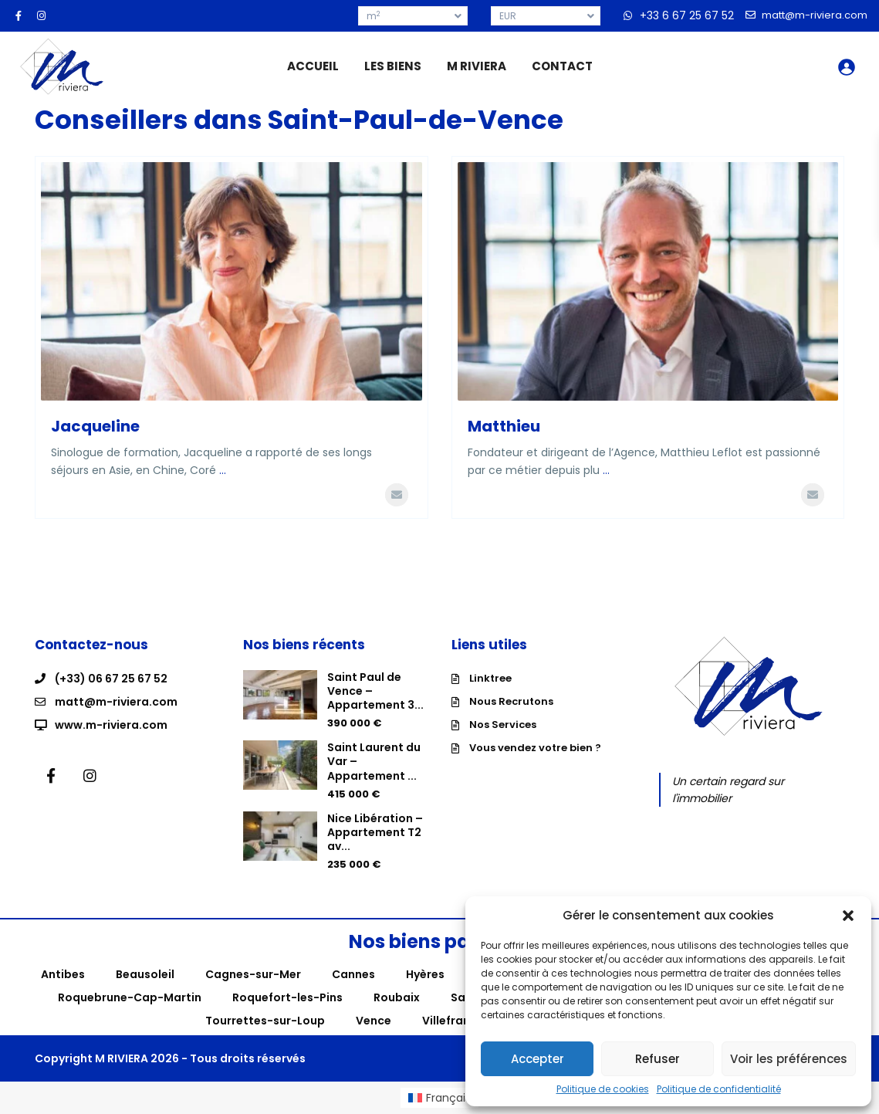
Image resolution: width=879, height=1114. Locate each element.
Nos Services (502, 724)
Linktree (490, 678)
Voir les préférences (788, 1059)
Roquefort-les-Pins (287, 997)
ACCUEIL (313, 66)
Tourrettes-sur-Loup (265, 1020)
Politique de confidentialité (719, 1089)
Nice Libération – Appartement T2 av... (375, 832)
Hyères (425, 974)
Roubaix (397, 997)
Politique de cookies (602, 1089)
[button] (848, 915)
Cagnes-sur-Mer (253, 974)
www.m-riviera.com (111, 725)
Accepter (537, 1059)
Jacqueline (95, 426)
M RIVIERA (476, 66)
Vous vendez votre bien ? (535, 747)
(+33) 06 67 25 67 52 (111, 678)
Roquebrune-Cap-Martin (129, 997)
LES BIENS (392, 66)
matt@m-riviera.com (116, 701)
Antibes (63, 974)
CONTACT (562, 66)
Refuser (657, 1059)
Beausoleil (145, 974)
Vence (373, 1020)
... (222, 470)
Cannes (353, 974)
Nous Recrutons (511, 701)
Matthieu (504, 426)
